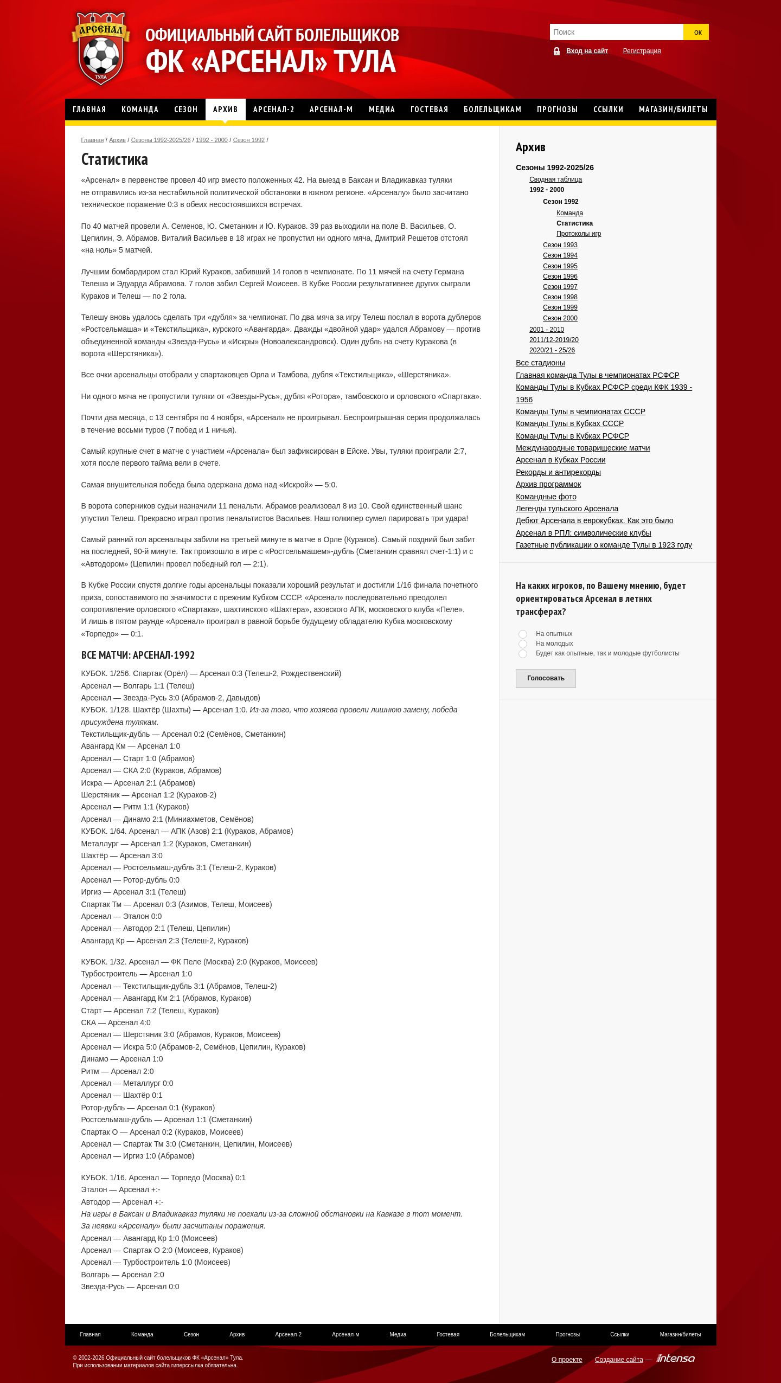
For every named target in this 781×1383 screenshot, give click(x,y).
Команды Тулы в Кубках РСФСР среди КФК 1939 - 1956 (604, 393)
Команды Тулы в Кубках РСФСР (572, 436)
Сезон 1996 (560, 276)
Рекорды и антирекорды (558, 472)
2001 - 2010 (546, 329)
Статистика (574, 223)
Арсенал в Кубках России (560, 459)
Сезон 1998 (560, 297)
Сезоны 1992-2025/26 (161, 140)
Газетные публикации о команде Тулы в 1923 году (604, 545)
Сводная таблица (555, 179)
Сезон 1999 (560, 307)
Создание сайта (619, 1359)
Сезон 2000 (560, 318)
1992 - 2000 (212, 140)
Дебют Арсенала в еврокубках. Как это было (594, 520)
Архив (117, 140)
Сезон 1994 (560, 255)
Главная (92, 140)
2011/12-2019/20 (554, 340)
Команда (569, 213)
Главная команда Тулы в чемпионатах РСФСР (598, 375)
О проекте (567, 1359)
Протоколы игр (578, 233)
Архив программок (548, 484)
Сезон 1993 (560, 245)
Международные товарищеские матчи (583, 447)
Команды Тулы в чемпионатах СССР (580, 411)
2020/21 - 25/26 (552, 350)
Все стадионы (540, 362)
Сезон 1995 (560, 266)
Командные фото (546, 496)
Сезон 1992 (249, 140)
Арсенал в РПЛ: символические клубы (583, 533)
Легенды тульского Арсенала (567, 508)
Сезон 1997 (560, 287)
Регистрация (642, 51)
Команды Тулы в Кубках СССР (570, 423)
